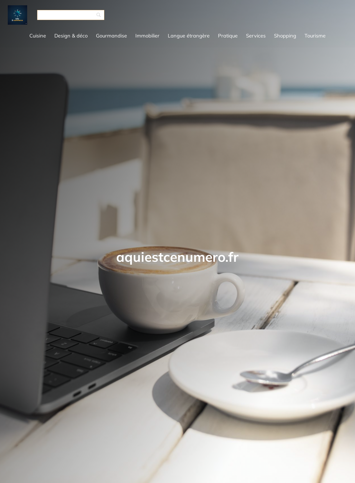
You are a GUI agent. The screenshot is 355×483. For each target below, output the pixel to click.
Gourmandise (111, 35)
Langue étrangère (189, 35)
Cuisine (37, 35)
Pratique (228, 35)
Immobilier (147, 35)
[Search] (70, 15)
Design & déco (71, 35)
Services (256, 35)
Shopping (285, 35)
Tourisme (315, 35)
